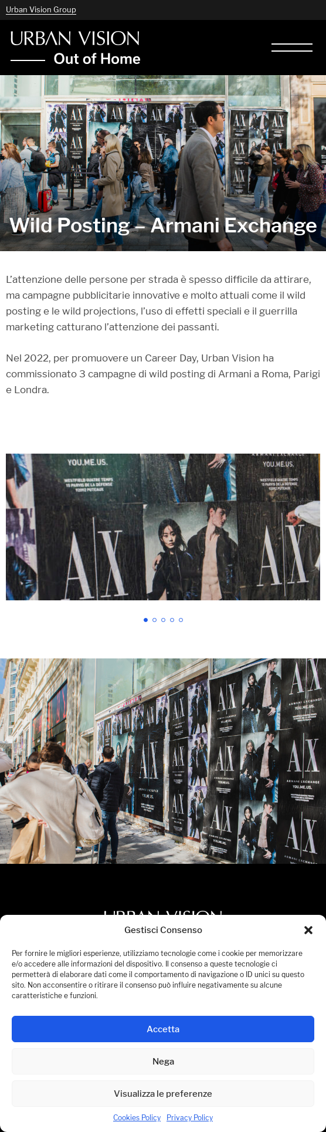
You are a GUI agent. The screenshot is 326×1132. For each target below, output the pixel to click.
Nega (163, 1061)
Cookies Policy (137, 1117)
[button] (308, 930)
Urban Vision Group (41, 9)
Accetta (163, 1029)
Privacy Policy (190, 1117)
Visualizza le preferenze (163, 1093)
